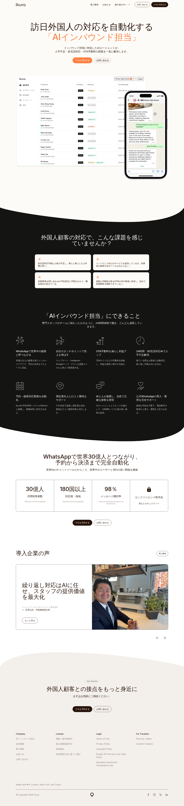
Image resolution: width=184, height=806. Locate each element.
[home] (21, 4)
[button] (123, 4)
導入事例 (94, 4)
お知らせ (106, 4)
